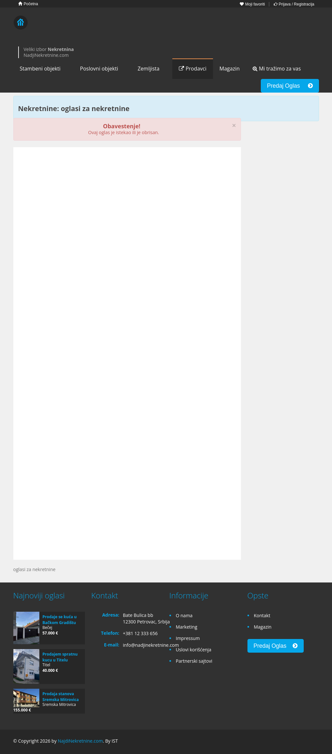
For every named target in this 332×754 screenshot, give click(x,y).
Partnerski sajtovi (194, 661)
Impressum (188, 638)
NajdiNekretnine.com (80, 741)
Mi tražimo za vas (277, 68)
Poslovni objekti (99, 68)
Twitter (315, 742)
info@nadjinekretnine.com (151, 645)
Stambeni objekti (40, 68)
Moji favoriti (252, 4)
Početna (28, 3)
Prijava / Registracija (294, 4)
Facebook (285, 742)
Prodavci (192, 68)
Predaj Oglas (289, 86)
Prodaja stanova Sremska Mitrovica (61, 696)
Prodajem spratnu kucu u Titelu (60, 657)
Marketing (186, 627)
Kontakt (262, 615)
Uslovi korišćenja (193, 649)
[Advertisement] (127, 202)
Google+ (299, 742)
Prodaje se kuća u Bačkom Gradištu (60, 619)
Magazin (229, 68)
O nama (184, 615)
